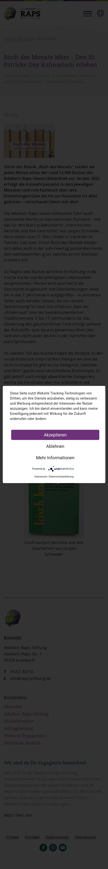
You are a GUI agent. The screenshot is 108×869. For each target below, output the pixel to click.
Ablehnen (55, 446)
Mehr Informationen (55, 457)
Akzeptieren (55, 434)
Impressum (40, 476)
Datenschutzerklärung (61, 476)
